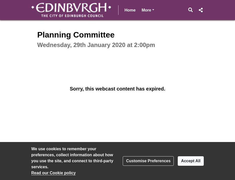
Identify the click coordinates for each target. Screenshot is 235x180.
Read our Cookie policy (53, 173)
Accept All (190, 161)
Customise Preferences (148, 161)
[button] (191, 10)
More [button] (148, 9)
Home (130, 10)
